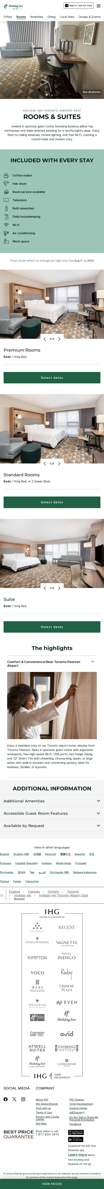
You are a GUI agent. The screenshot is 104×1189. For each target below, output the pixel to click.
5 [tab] (57, 95)
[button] (98, 5)
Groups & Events (90, 17)
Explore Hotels (78, 1108)
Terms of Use (44, 1112)
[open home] (3, 895)
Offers (8, 17)
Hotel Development (81, 1103)
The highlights (52, 648)
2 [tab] (49, 95)
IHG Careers (76, 1099)
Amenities (36, 17)
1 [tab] (47, 95)
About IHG (42, 1099)
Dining (51, 17)
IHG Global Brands (47, 1103)
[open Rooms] (18, 899)
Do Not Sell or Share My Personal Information (83, 1118)
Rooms (21, 17)
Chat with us (43, 1108)
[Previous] (45, 339)
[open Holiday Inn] (22, 895)
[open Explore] (15, 891)
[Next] (59, 339)
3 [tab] (52, 95)
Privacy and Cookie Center (47, 1118)
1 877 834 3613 (47, 1134)
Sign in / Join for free (78, 5)
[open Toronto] (73, 891)
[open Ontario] (53, 891)
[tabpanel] (52, 716)
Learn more (77, 1155)
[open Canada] (34, 891)
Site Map (41, 1123)
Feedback (75, 1124)
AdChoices (77, 1112)
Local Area (67, 17)
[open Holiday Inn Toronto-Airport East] (63, 895)
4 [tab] (54, 95)
